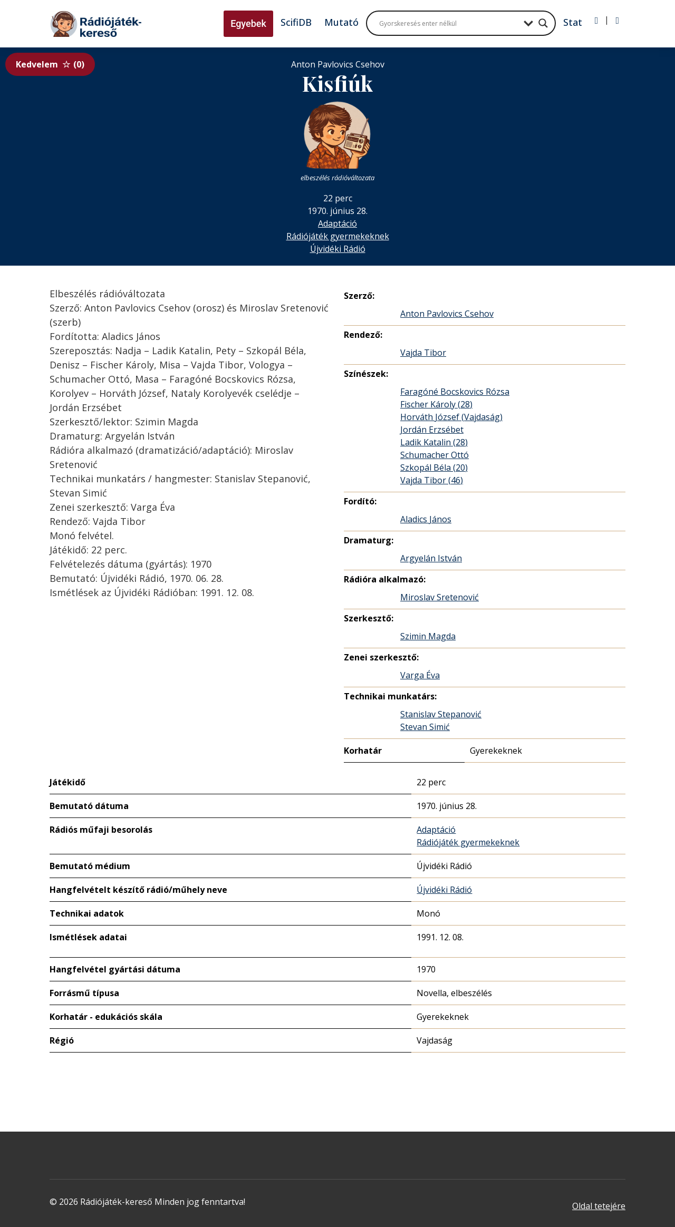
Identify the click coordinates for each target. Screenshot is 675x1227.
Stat (572, 22)
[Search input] (448, 23)
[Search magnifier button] (543, 23)
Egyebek (248, 23)
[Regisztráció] (617, 21)
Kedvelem (50, 64)
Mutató (341, 22)
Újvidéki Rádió (337, 249)
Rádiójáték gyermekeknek (337, 236)
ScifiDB (296, 22)
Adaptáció (337, 223)
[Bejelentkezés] (597, 21)
